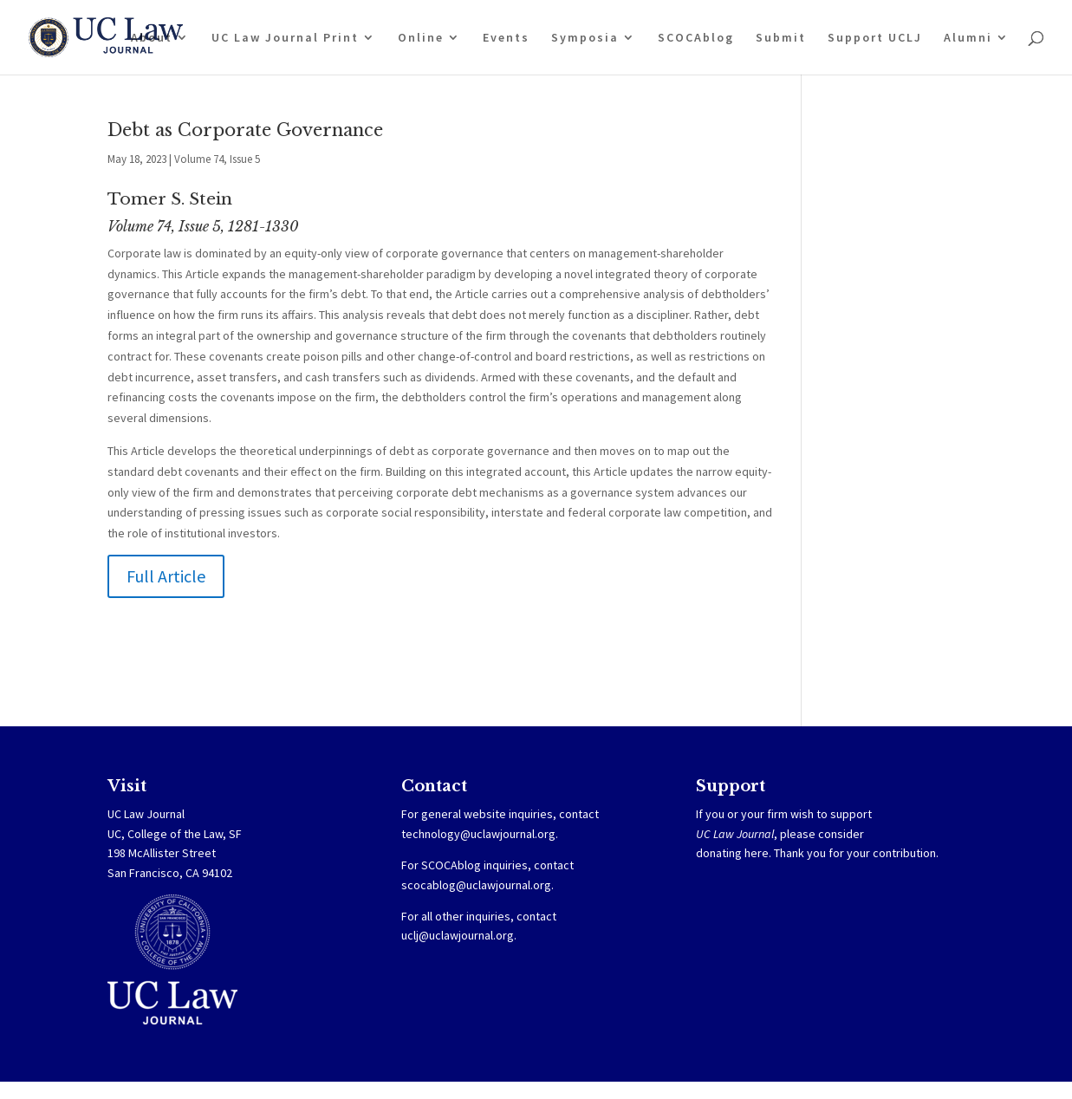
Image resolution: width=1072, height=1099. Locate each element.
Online (421, 38)
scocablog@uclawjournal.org (476, 885)
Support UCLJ (875, 38)
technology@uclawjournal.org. (479, 834)
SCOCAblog (696, 38)
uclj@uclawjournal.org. (459, 935)
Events (506, 38)
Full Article (166, 576)
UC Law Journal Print (285, 38)
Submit (781, 38)
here (756, 853)
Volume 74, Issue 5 (217, 159)
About (151, 38)
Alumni (968, 38)
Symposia (585, 38)
